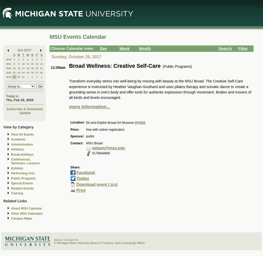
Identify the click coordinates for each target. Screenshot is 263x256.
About (58, 239)
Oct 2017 (25, 50)
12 (32, 63)
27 (36, 72)
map (140, 122)
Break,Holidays (22, 154)
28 (41, 72)
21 (41, 68)
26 (32, 72)
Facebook (85, 172)
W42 (8, 68)
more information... (89, 106)
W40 (8, 59)
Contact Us (71, 239)
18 (27, 68)
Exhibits (17, 168)
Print (81, 190)
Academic (18, 139)
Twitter (82, 178)
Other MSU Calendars (27, 213)
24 (23, 72)
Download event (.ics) (97, 184)
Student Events (22, 188)
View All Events (22, 134)
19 (32, 68)
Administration (22, 144)
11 (27, 63)
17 (23, 68)
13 (36, 63)
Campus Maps (21, 218)
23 (18, 72)
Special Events (22, 183)
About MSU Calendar (26, 208)
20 (36, 68)
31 (23, 76)
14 (41, 63)
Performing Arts (23, 173)
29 (14, 76)
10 (23, 63)
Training (17, 193)
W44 (8, 76)
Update (25, 113)
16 (18, 68)
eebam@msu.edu (108, 148)
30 (18, 76)
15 (14, 68)
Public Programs (23, 178)
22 (14, 72)
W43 (8, 72)
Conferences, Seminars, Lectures (25, 161)
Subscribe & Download (24, 109)
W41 (8, 63)
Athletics (17, 149)
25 (27, 72)
